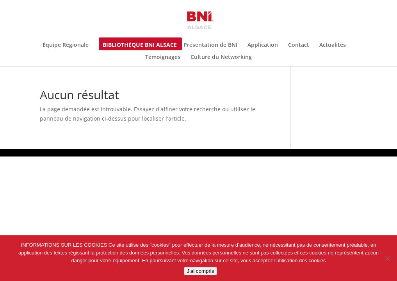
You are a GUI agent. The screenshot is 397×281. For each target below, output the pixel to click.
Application (262, 45)
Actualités (332, 45)
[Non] (387, 258)
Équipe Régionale (66, 45)
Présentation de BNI (210, 45)
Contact (298, 45)
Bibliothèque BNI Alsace (140, 45)
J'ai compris (200, 271)
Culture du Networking (221, 57)
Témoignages (162, 57)
